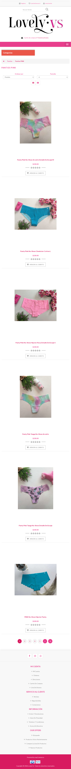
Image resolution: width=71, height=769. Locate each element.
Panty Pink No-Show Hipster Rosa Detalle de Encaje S (36, 343)
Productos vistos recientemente (35, 739)
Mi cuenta (35, 671)
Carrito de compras (35, 683)
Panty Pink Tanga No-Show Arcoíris (35, 434)
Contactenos (36, 705)
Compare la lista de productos (35, 744)
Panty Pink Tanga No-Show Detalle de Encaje (35, 526)
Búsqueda (35, 735)
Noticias (35, 697)
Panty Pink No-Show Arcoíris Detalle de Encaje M (35, 160)
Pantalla (53, 74)
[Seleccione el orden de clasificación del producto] (18, 77)
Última (50, 641)
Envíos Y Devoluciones (35, 714)
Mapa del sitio (35, 701)
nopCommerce (39, 757)
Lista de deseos (35, 687)
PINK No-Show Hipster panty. (35, 617)
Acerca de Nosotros (35, 726)
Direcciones (35, 679)
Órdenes (35, 675)
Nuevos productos (35, 748)
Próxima (45, 641)
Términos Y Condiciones (35, 722)
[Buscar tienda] (35, 9)
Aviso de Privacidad (35, 718)
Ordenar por (19, 74)
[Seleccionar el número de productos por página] (52, 77)
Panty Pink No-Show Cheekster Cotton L (35, 251)
